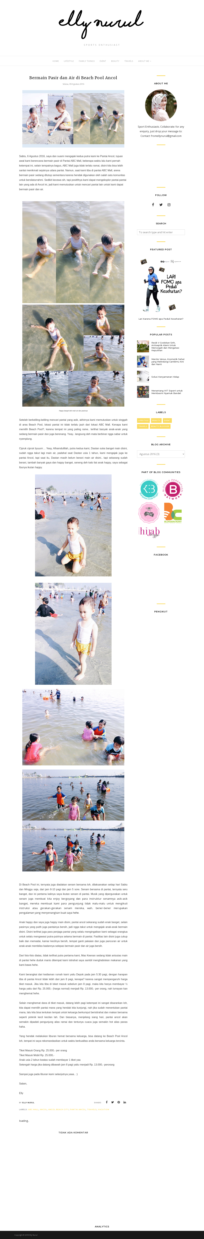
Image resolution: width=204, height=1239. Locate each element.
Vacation (103, 1109)
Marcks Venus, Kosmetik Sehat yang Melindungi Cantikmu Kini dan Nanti (168, 361)
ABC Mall (33, 1109)
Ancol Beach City (58, 1109)
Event (167, 420)
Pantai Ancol (78, 1109)
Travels (92, 1109)
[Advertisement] (161, 166)
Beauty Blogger (160, 426)
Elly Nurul (33, 1235)
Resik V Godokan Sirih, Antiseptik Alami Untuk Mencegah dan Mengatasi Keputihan (165, 346)
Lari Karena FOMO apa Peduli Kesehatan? (160, 319)
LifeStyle (143, 420)
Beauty (156, 420)
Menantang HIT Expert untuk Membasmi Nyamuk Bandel (167, 391)
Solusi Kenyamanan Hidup (165, 377)
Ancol (43, 1109)
